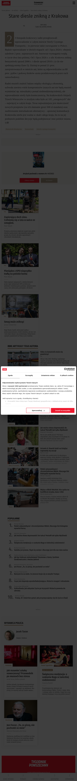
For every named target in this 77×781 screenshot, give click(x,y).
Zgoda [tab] (10, 375)
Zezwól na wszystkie (62, 410)
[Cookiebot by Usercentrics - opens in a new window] (66, 369)
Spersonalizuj (38, 410)
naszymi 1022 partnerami (17, 386)
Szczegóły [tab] (29, 375)
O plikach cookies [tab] (66, 375)
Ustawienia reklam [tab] (48, 375)
